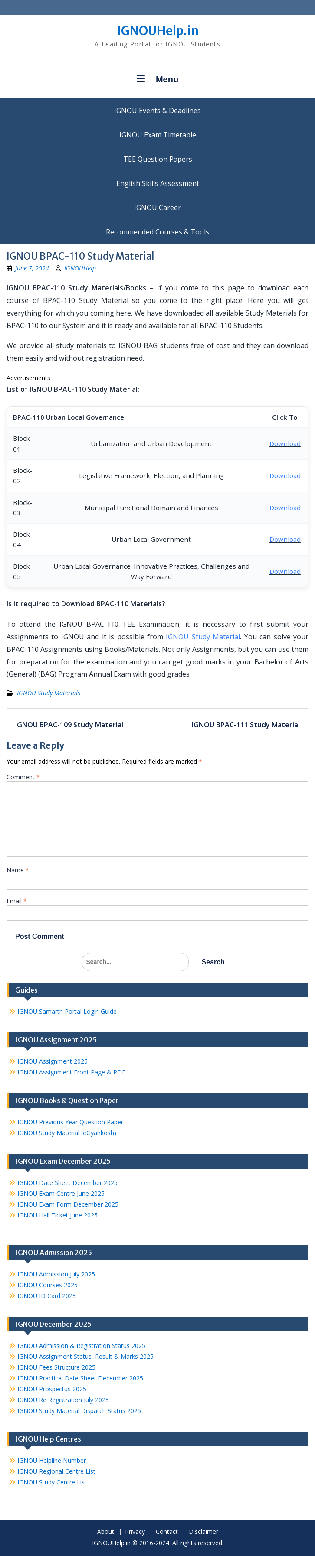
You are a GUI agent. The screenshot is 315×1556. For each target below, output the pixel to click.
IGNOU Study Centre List (52, 1482)
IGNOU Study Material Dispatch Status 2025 (79, 1410)
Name (18, 870)
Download (285, 443)
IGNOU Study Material (203, 636)
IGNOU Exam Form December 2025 (67, 1204)
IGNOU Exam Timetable (157, 135)
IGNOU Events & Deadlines (157, 110)
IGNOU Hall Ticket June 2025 (57, 1215)
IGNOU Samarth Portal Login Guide (67, 1011)
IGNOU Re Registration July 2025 (63, 1400)
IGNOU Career (157, 207)
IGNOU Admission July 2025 (56, 1274)
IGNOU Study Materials (48, 693)
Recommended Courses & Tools (157, 232)
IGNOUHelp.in (158, 31)
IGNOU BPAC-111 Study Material (246, 724)
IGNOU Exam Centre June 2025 (61, 1193)
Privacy (135, 1532)
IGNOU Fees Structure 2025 (56, 1367)
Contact (167, 1532)
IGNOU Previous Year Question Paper (70, 1122)
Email (17, 901)
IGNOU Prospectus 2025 (51, 1389)
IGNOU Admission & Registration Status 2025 (81, 1345)
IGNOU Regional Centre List (56, 1471)
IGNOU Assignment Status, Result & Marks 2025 (85, 1356)
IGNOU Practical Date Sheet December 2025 (80, 1378)
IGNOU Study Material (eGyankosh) (66, 1133)
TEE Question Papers (157, 159)
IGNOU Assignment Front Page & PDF (71, 1072)
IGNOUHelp (80, 268)
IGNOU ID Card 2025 (46, 1296)
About (105, 1532)
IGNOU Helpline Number (51, 1460)
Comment (23, 777)
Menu (157, 79)
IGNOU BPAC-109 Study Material (69, 724)
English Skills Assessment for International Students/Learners (157, 183)
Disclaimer (203, 1532)
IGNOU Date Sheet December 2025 (67, 1182)
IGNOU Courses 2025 (47, 1285)
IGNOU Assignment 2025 (52, 1061)
